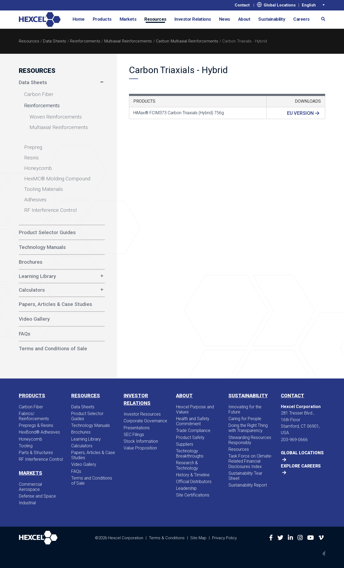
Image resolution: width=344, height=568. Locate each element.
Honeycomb (30, 439)
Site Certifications (192, 495)
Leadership (186, 488)
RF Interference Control (41, 459)
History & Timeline (193, 474)
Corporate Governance (145, 420)
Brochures (81, 432)
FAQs (76, 471)
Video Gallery (83, 464)
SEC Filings (134, 434)
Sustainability (271, 19)
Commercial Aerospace (30, 487)
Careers (301, 19)
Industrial (27, 502)
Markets (128, 19)
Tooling (26, 445)
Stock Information (141, 441)
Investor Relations (192, 19)
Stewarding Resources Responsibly (249, 440)
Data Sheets (54, 41)
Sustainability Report (247, 485)
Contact (242, 5)
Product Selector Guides (87, 416)
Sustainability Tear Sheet (245, 476)
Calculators (32, 290)
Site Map (198, 537)
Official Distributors (194, 481)
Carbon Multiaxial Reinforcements (187, 41)
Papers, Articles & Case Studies (93, 455)
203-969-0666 (294, 439)
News (224, 19)
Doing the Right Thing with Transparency (248, 428)
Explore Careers (301, 466)
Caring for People (244, 418)
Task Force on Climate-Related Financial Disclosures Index (250, 461)
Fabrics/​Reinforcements (34, 416)
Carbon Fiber (31, 406)
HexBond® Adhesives (39, 432)
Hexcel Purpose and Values (195, 409)
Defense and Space (37, 496)
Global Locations (276, 5)
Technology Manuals (90, 425)
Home (79, 19)
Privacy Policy (224, 537)
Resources (155, 19)
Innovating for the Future (244, 409)
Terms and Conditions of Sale (91, 481)
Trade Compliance (193, 430)
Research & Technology (187, 465)
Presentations (137, 427)
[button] (321, 19)
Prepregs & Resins (36, 425)
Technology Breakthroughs (189, 453)
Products (102, 19)
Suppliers (184, 444)
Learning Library (37, 276)
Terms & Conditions (167, 537)
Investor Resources (142, 414)
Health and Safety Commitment (192, 421)
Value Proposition (140, 448)
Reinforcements (85, 41)
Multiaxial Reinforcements (128, 41)
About (244, 19)
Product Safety (190, 437)
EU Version (300, 113)
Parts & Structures (36, 452)
